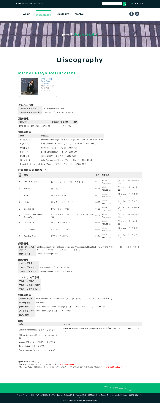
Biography (122, 389)
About (106, 386)
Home (66, 34)
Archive (129, 390)
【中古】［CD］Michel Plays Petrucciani (47, 81)
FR (136, 3)
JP (132, 3)
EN (141, 3)
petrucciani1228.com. (73, 400)
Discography (113, 387)
